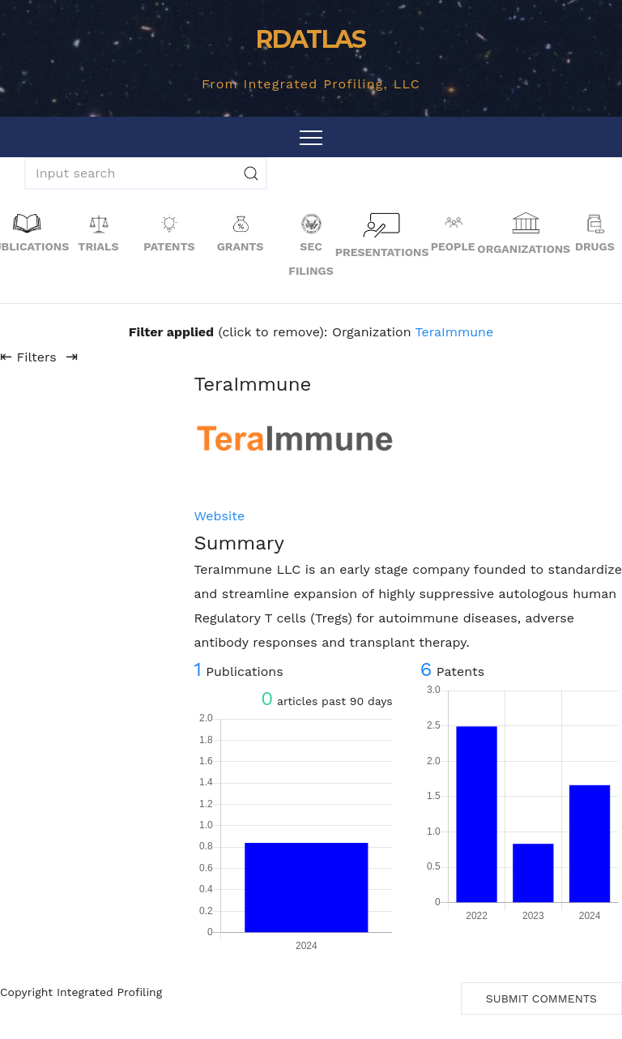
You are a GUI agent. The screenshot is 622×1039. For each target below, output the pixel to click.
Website (219, 516)
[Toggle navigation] (311, 137)
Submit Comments (541, 998)
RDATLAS (310, 39)
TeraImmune (454, 332)
